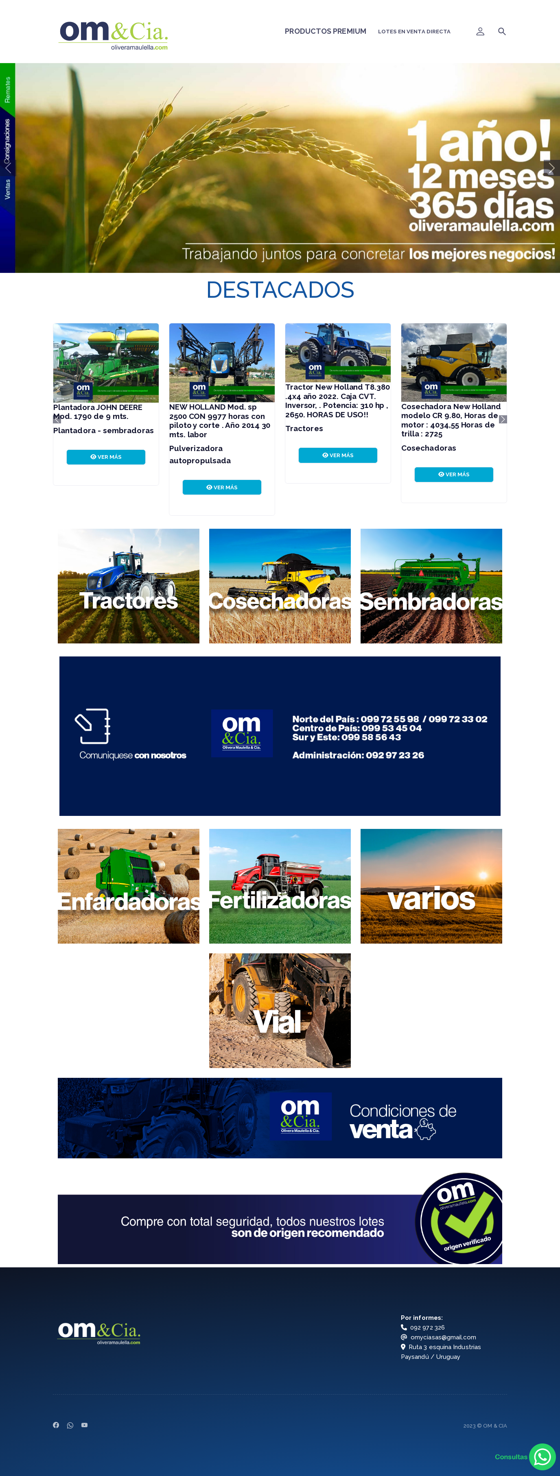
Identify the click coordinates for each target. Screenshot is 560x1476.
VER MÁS (106, 457)
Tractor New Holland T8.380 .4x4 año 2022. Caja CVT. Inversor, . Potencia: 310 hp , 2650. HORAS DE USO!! (337, 400)
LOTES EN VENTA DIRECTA (414, 31)
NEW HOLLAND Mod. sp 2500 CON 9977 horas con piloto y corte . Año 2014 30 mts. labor (219, 420)
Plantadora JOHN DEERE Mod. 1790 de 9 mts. (97, 412)
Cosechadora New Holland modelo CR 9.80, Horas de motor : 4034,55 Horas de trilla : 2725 (451, 420)
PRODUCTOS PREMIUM (325, 31)
